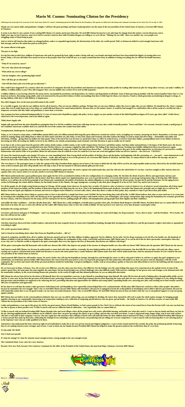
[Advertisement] (94, 6)
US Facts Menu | (22, 378)
